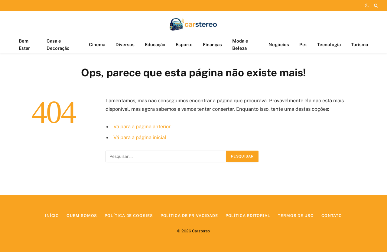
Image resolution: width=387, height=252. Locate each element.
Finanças (212, 44)
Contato (331, 215)
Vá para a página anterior (142, 126)
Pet (303, 44)
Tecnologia (329, 44)
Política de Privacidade (189, 215)
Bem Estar (24, 44)
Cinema (97, 44)
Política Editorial (248, 215)
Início (52, 215)
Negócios (278, 44)
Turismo (359, 44)
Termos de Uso (296, 215)
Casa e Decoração (58, 44)
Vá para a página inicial (139, 137)
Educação (155, 44)
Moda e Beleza (240, 44)
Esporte (184, 44)
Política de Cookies (129, 215)
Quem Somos (82, 215)
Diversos (125, 44)
